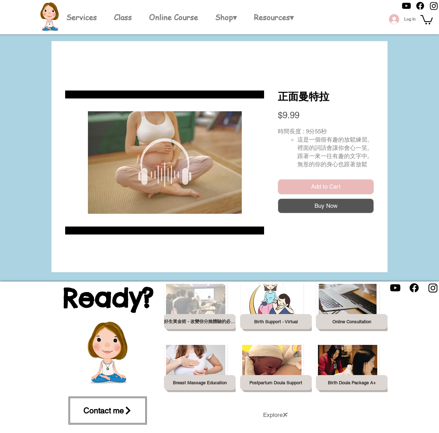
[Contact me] (108, 410)
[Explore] (275, 414)
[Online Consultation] (352, 321)
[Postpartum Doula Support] (276, 382)
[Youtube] (406, 6)
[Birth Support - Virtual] (276, 321)
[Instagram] (434, 6)
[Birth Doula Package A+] (352, 382)
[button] (225, 17)
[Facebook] (420, 6)
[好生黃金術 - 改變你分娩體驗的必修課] (200, 321)
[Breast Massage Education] (200, 382)
